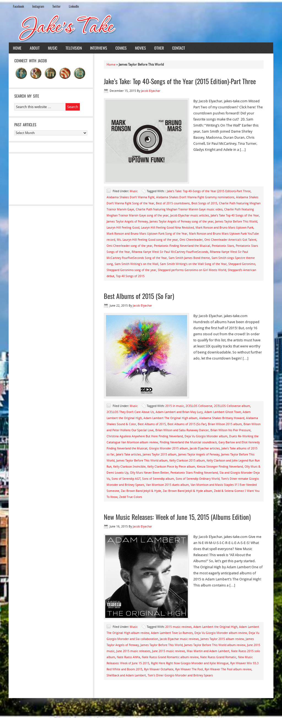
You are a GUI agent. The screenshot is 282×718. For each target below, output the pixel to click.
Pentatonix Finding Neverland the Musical (182, 246)
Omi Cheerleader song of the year (129, 246)
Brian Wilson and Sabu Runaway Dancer (182, 430)
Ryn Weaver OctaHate (158, 669)
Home (17, 48)
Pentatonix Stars (223, 246)
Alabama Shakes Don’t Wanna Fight (130, 197)
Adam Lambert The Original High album (170, 418)
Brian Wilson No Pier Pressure (230, 430)
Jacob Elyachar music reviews (179, 639)
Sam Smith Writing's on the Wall (136, 264)
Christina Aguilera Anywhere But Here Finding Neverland (145, 436)
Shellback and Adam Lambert (126, 675)
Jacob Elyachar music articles (189, 215)
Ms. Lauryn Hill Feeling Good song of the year (147, 240)
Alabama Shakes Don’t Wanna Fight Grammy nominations (195, 197)
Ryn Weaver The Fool (189, 669)
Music (52, 48)
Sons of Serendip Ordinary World (197, 479)
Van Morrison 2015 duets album (167, 485)
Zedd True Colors (130, 497)
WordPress (249, 709)
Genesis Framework (223, 709)
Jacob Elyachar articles (205, 448)
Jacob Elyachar (150, 91)
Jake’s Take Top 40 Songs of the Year (235, 215)
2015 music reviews (178, 627)
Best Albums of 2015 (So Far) (139, 296)
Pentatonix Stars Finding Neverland (194, 473)
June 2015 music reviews (168, 651)
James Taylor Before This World (236, 221)
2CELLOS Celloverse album (232, 406)
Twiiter (56, 6)
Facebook (18, 6)
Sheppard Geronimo (241, 264)
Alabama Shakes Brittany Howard (221, 418)
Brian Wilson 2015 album (225, 424)
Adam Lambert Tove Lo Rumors (172, 633)
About (35, 48)
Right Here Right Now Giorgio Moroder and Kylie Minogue (190, 663)
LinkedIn (74, 6)
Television (74, 48)
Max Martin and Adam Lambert (208, 651)
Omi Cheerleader (191, 240)
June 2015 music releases (133, 651)
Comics (121, 48)
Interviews (98, 48)
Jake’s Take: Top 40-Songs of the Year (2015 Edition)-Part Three (180, 81)
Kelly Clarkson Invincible (129, 466)
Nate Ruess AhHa (128, 657)
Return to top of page (29, 709)
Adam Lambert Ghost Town (222, 412)
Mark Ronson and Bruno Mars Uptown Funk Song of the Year (147, 233)
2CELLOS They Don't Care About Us (130, 412)
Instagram (38, 6)
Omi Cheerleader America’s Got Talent (230, 240)
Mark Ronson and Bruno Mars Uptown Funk (224, 227)
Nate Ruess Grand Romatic (218, 657)
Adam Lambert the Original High (215, 627)
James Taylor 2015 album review (222, 639)
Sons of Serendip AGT (126, 479)
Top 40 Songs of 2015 (130, 276)
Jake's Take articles (128, 454)
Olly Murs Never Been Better (149, 473)
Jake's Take (141, 27)
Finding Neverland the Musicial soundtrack (188, 442)
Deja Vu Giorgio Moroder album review (220, 633)
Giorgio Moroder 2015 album (168, 448)
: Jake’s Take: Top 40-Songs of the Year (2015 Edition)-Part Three (208, 191)
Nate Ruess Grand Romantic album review (170, 657)
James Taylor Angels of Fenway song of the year (181, 221)
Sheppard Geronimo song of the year (131, 270)
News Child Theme (187, 709)
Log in (265, 709)
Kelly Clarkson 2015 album (187, 460)
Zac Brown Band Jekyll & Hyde (141, 491)
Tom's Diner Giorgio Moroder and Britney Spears (180, 675)
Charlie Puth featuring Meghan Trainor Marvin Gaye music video (179, 209)
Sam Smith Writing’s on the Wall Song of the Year (193, 264)
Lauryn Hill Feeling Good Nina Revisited (167, 227)
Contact (178, 48)
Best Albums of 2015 (152, 424)
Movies (140, 48)
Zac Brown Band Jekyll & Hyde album (187, 491)
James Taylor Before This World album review (214, 645)
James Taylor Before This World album (142, 460)
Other (159, 48)
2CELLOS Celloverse (199, 406)
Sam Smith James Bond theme (189, 258)
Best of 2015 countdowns (173, 203)
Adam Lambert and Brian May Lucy (179, 412)
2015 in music (174, 406)
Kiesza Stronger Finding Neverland (220, 466)
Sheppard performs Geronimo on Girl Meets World (192, 270)
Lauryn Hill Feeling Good (123, 227)
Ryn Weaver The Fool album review (228, 669)
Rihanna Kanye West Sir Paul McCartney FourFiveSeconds (170, 252)
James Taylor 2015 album (160, 454)
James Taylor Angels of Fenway (127, 221)
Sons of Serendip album (158, 479)
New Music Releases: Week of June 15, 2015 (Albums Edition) (177, 517)
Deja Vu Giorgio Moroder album (206, 436)
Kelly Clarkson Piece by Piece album (171, 466)
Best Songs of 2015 (204, 203)
